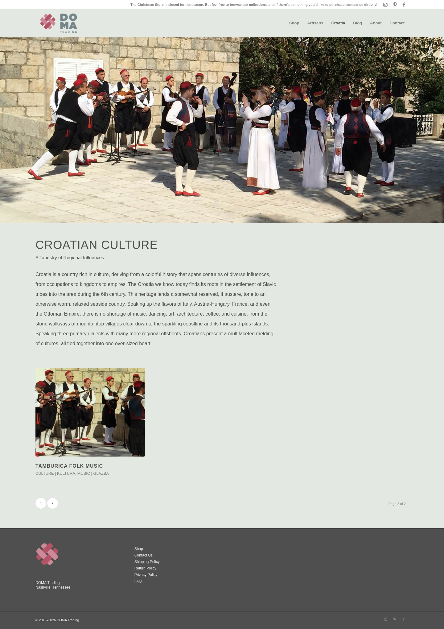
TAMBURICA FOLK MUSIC (69, 466)
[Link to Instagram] (385, 4)
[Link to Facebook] (404, 4)
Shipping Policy (147, 562)
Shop (138, 549)
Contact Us (143, 555)
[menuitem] (294, 23)
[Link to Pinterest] (394, 4)
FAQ (138, 581)
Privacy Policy (146, 575)
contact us (354, 4)
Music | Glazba (93, 473)
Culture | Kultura (55, 473)
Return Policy (145, 568)
